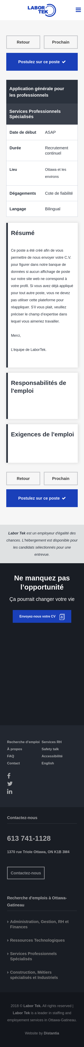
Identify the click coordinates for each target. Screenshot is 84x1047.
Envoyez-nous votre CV (37, 616)
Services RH (52, 742)
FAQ (10, 756)
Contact (13, 763)
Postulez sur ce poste (39, 62)
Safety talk (50, 749)
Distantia (51, 1033)
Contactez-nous (26, 873)
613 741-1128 (29, 838)
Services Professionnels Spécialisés (35, 114)
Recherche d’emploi (23, 742)
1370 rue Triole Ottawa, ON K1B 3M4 (38, 852)
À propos (14, 749)
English (48, 763)
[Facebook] (27, 777)
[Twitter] (27, 784)
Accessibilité (52, 756)
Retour (23, 42)
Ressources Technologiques (37, 940)
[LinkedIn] (27, 792)
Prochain (60, 42)
